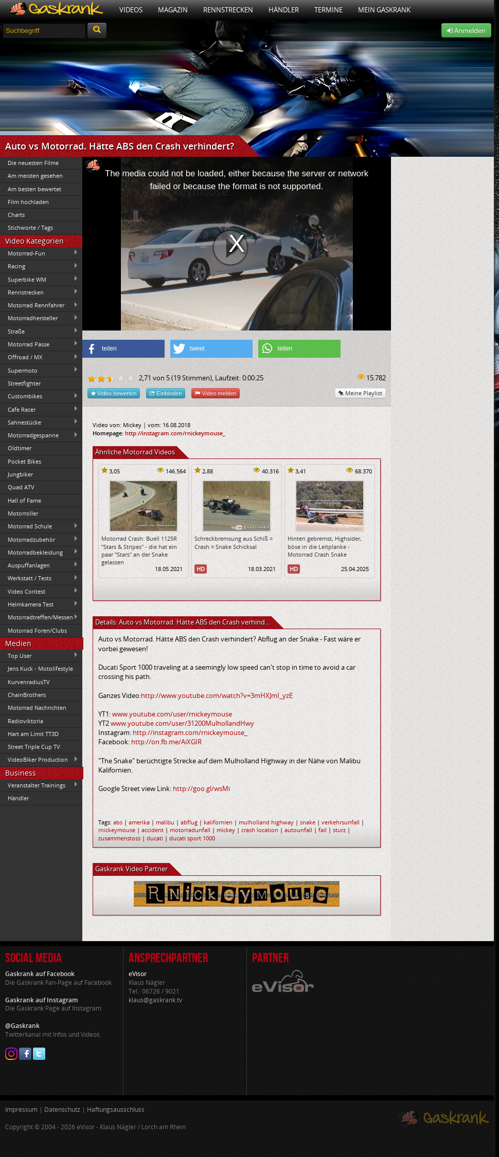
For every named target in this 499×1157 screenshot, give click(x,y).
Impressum (21, 1109)
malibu (165, 822)
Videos (130, 9)
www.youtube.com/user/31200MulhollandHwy (182, 723)
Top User (39, 655)
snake (307, 822)
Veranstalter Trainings (39, 785)
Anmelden (466, 30)
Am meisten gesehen (35, 175)
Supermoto (39, 370)
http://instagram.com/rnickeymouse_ (175, 433)
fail (322, 830)
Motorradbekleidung (39, 552)
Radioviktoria (25, 721)
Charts (16, 214)
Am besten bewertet (34, 189)
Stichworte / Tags (30, 227)
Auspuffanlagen (39, 565)
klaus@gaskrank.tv (155, 1000)
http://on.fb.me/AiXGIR (166, 741)
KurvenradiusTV (29, 682)
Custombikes (39, 396)
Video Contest (39, 591)
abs (117, 822)
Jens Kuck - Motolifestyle (40, 668)
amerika (139, 822)
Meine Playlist (360, 393)
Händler (284, 9)
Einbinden (166, 393)
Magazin (173, 9)
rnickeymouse (116, 830)
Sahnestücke (39, 422)
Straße (39, 331)
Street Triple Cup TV (34, 746)
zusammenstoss (119, 838)
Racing (39, 266)
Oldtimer (19, 448)
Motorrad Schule (39, 526)
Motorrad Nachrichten (37, 707)
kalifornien (218, 822)
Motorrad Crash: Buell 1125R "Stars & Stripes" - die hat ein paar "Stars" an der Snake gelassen (139, 550)
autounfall (298, 830)
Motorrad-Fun (39, 253)
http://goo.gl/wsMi (201, 788)
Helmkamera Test (39, 604)
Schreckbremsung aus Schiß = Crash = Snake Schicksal (233, 542)
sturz (339, 830)
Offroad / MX (39, 357)
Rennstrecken (228, 9)
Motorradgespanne (39, 435)
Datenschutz (62, 1109)
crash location (259, 830)
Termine (328, 9)
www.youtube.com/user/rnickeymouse (172, 714)
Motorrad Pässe (39, 344)
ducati (155, 838)
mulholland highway (266, 822)
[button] (123, 349)
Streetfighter (24, 383)
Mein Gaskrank (384, 9)
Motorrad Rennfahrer (39, 305)
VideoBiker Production (39, 760)
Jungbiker (20, 474)
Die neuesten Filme (33, 163)
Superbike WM (39, 279)
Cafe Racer (39, 409)
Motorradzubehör (39, 539)
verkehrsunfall (341, 822)
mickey (226, 830)
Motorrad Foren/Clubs (37, 630)
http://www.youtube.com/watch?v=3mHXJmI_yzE (217, 695)
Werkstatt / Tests (39, 578)
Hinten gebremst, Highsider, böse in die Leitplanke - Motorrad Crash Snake (325, 546)
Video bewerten (113, 393)
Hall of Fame (24, 500)
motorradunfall (190, 830)
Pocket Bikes (24, 461)
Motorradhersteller (39, 318)
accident (152, 830)
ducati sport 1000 (192, 838)
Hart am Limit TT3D (33, 734)
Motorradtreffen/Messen (39, 617)
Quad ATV (21, 487)
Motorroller (23, 513)
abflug (189, 822)
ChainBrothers (27, 695)
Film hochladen (28, 202)
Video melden (215, 393)
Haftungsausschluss (116, 1109)
